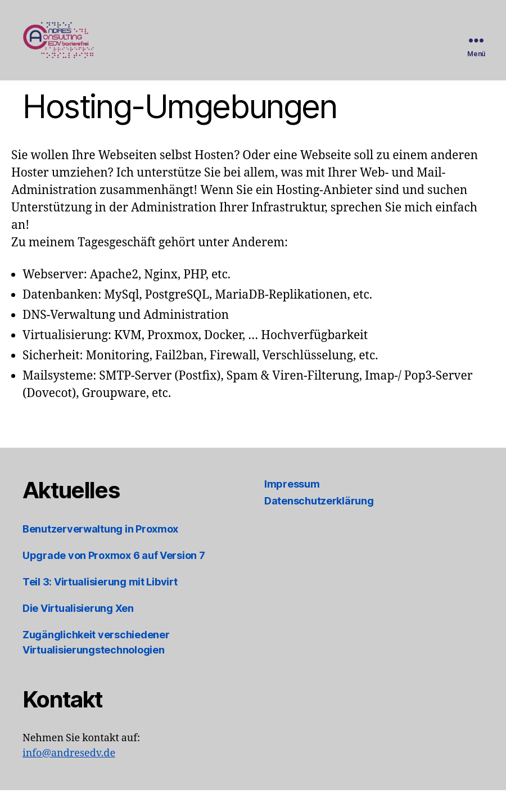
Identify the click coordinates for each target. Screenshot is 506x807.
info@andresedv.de (68, 770)
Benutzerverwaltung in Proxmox (100, 546)
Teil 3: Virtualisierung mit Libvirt (100, 599)
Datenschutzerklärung (319, 518)
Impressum (292, 501)
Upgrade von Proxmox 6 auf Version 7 (113, 572)
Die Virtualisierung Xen (78, 625)
